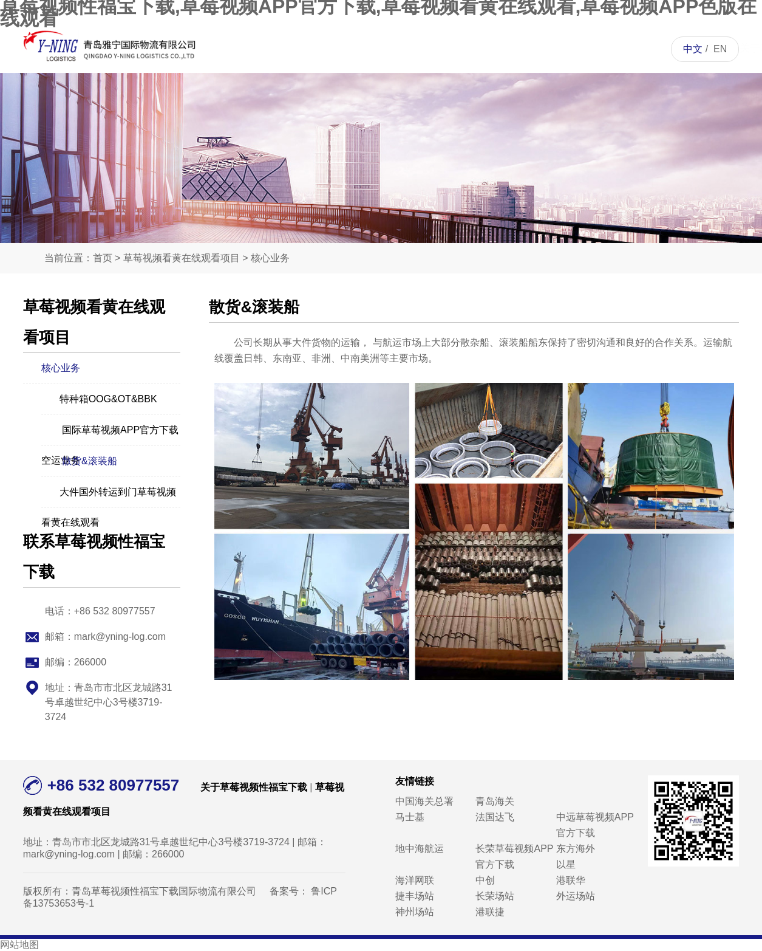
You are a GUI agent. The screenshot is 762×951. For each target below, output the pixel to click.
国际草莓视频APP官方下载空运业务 (110, 430)
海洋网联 (414, 880)
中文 (692, 49)
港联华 (570, 880)
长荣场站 (494, 896)
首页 (276, 48)
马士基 (409, 817)
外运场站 (575, 896)
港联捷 (490, 912)
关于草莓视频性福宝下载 (339, 97)
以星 (566, 864)
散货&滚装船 (79, 460)
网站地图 (19, 944)
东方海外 (575, 848)
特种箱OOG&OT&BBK (99, 398)
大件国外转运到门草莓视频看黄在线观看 (108, 492)
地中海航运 (419, 848)
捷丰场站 (414, 896)
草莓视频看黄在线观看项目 (401, 97)
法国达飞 (494, 817)
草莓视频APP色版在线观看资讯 (464, 97)
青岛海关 (494, 801)
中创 (485, 880)
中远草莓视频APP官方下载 (595, 825)
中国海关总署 (424, 801)
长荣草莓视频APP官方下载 (514, 856)
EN (720, 49)
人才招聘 (526, 48)
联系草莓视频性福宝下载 (588, 97)
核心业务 (270, 258)
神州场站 (414, 912)
